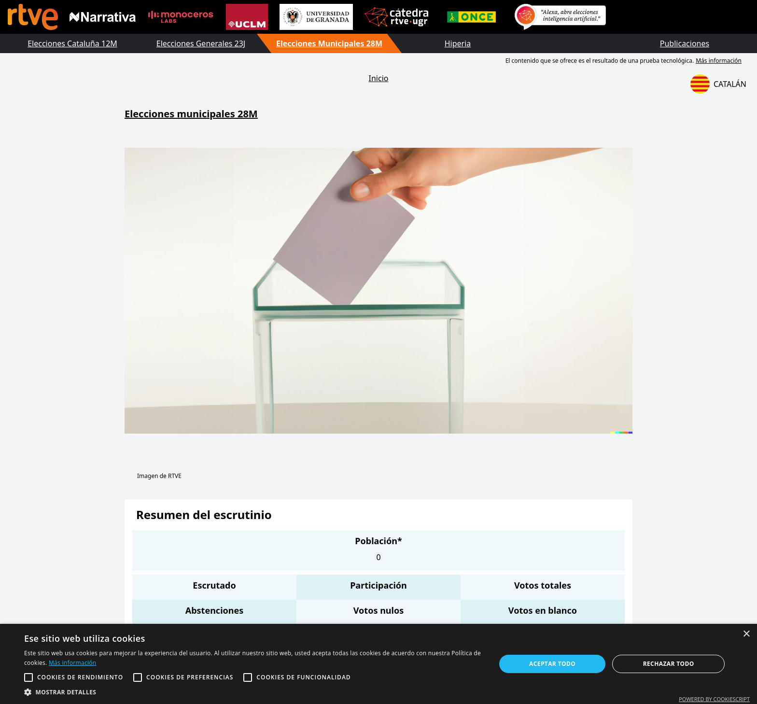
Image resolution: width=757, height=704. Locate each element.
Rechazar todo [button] (668, 664)
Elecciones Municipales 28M (329, 43)
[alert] (378, 664)
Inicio (379, 78)
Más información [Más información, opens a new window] (72, 663)
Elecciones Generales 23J (200, 43)
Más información (719, 60)
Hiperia (458, 43)
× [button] (746, 634)
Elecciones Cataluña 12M (72, 43)
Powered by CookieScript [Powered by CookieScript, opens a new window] (714, 699)
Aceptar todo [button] (552, 664)
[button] (253, 692)
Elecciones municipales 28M (191, 113)
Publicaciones (684, 43)
